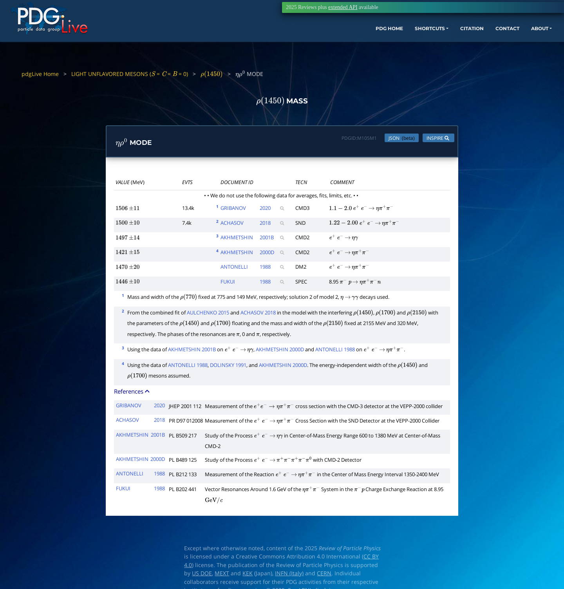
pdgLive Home (40, 74)
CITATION (425, 42)
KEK (247, 575)
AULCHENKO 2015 (208, 314)
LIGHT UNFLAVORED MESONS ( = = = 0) (129, 74)
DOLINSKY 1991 (228, 366)
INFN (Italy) (289, 575)
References (132, 393)
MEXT (222, 575)
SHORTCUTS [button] (375, 42)
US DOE (202, 575)
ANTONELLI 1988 (335, 351)
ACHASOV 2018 (258, 314)
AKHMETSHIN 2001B (192, 351)
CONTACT (466, 42)
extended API (342, 7)
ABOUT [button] (503, 42)
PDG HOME (327, 42)
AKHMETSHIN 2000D (280, 351)
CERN (324, 575)
